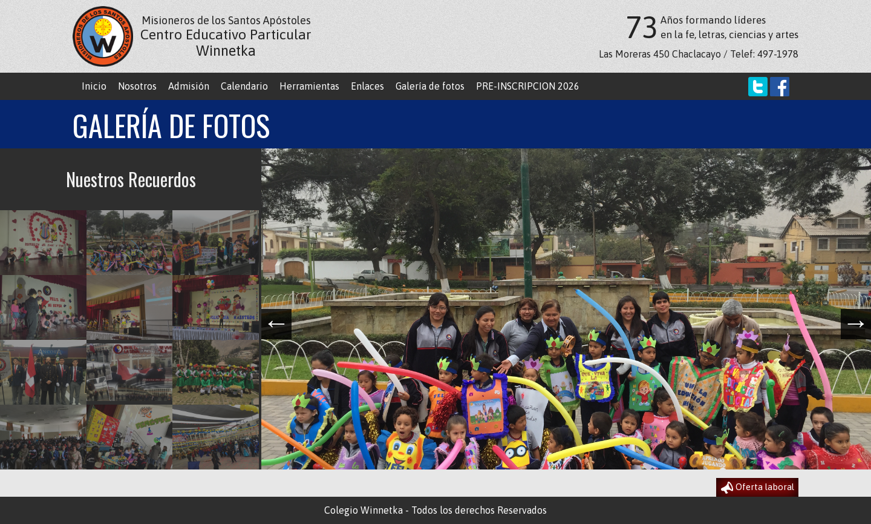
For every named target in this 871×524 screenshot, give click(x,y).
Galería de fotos (430, 86)
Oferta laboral (757, 488)
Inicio (94, 86)
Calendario (244, 86)
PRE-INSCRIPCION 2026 (527, 86)
